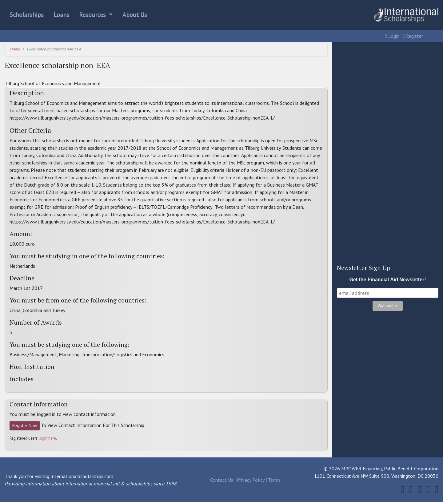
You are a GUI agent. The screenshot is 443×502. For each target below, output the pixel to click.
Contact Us (221, 480)
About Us (134, 15)
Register (413, 36)
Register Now (24, 425)
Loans (61, 15)
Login (392, 36)
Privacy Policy (250, 480)
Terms (274, 480)
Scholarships (27, 15)
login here (47, 438)
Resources (93, 15)
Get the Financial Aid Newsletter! (387, 279)
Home (15, 49)
